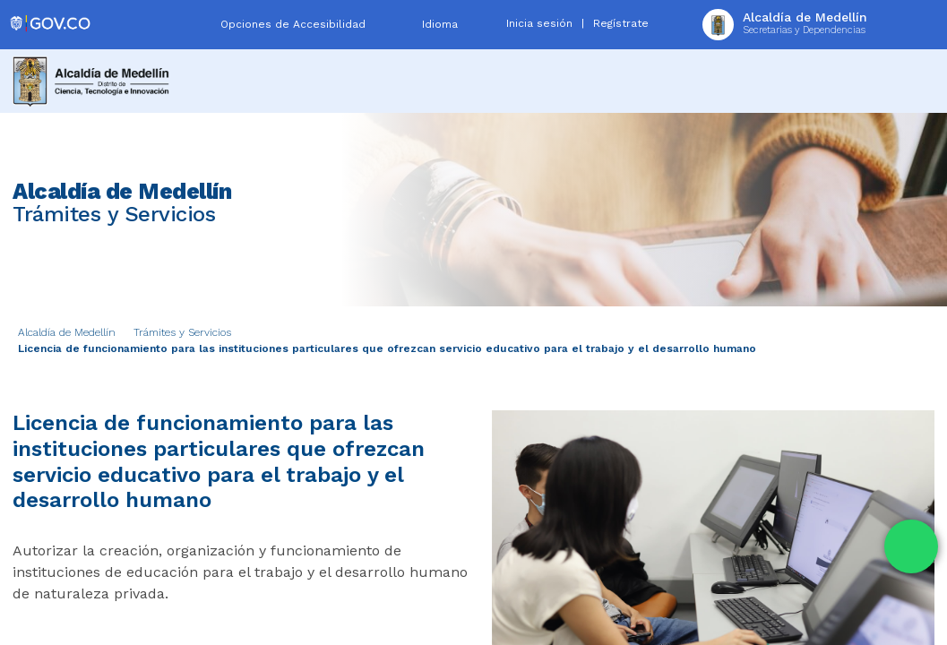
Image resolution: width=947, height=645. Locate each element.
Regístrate (621, 23)
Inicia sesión (539, 23)
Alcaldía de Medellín (67, 332)
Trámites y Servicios (182, 332)
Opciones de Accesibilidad (293, 24)
